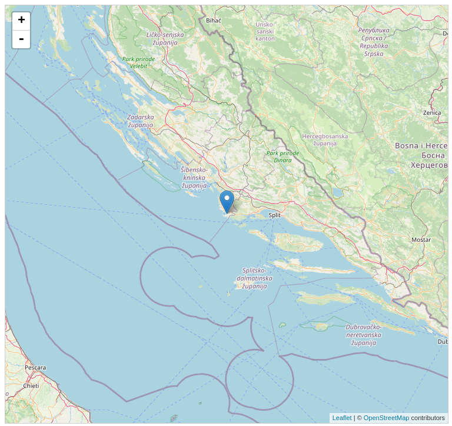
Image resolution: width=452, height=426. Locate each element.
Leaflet (342, 417)
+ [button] (21, 21)
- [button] (21, 39)
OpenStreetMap (387, 417)
